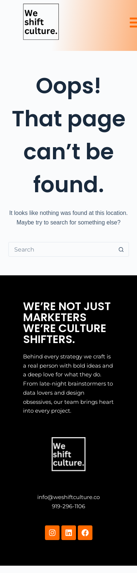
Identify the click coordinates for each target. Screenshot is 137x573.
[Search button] (121, 249)
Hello (30, 437)
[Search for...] (61, 249)
